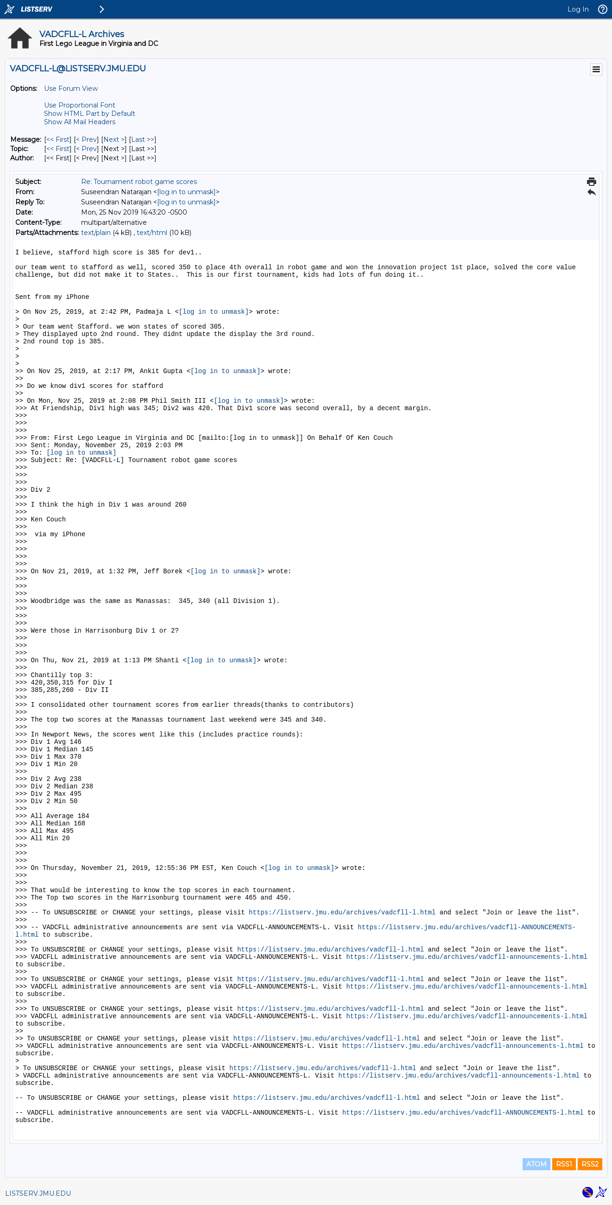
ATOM (536, 1164)
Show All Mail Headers (79, 122)
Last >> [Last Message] (142, 139)
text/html (152, 232)
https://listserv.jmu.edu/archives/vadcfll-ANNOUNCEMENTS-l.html (463, 1112)
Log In (578, 9)
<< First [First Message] (57, 139)
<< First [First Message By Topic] (57, 149)
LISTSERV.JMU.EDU (38, 1193)
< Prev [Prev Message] (86, 139)
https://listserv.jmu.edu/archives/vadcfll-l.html (342, 912)
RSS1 (564, 1164)
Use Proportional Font (79, 105)
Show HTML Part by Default (89, 113)
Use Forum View (71, 88)
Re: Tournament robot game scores (139, 182)
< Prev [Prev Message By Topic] (86, 149)
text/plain (96, 232)
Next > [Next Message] (114, 139)
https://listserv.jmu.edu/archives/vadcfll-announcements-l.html (466, 957)
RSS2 (590, 1164)
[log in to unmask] (186, 192)
